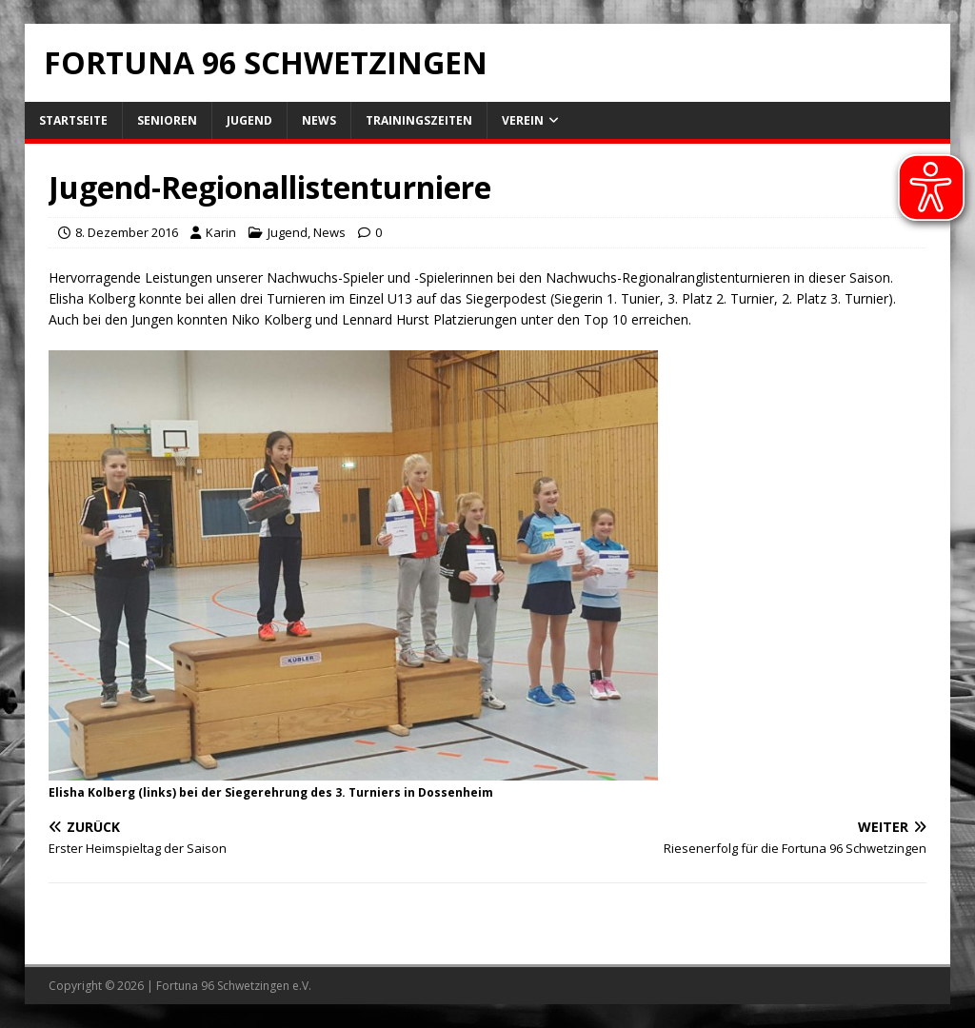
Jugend (249, 120)
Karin (221, 232)
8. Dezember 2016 (126, 232)
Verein (523, 120)
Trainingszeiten (419, 120)
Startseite (73, 120)
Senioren (167, 120)
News (319, 120)
